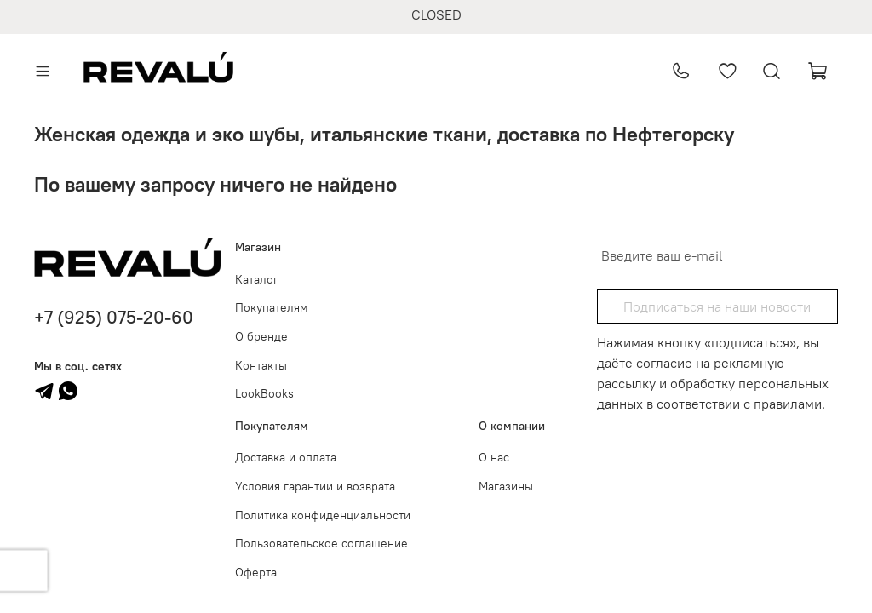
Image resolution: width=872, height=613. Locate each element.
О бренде (261, 336)
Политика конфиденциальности (322, 515)
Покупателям (271, 307)
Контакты (261, 365)
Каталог (256, 279)
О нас (494, 457)
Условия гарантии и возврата (315, 486)
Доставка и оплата (285, 457)
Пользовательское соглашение (321, 543)
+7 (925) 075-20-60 (113, 317)
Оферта (256, 572)
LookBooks (264, 393)
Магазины (506, 486)
